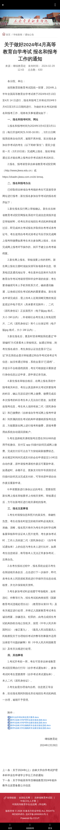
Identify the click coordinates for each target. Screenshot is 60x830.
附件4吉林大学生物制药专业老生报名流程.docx (30, 725)
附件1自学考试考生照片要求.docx (24, 717)
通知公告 (29, 34)
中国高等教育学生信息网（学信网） (30, 804)
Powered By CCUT (29, 818)
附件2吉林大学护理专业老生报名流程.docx (28, 720)
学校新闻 (17, 34)
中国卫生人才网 (28, 801)
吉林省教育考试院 (43, 797)
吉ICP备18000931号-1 (37, 814)
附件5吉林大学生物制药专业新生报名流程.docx (30, 728)
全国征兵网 (24, 797)
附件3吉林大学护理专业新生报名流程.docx (28, 723)
